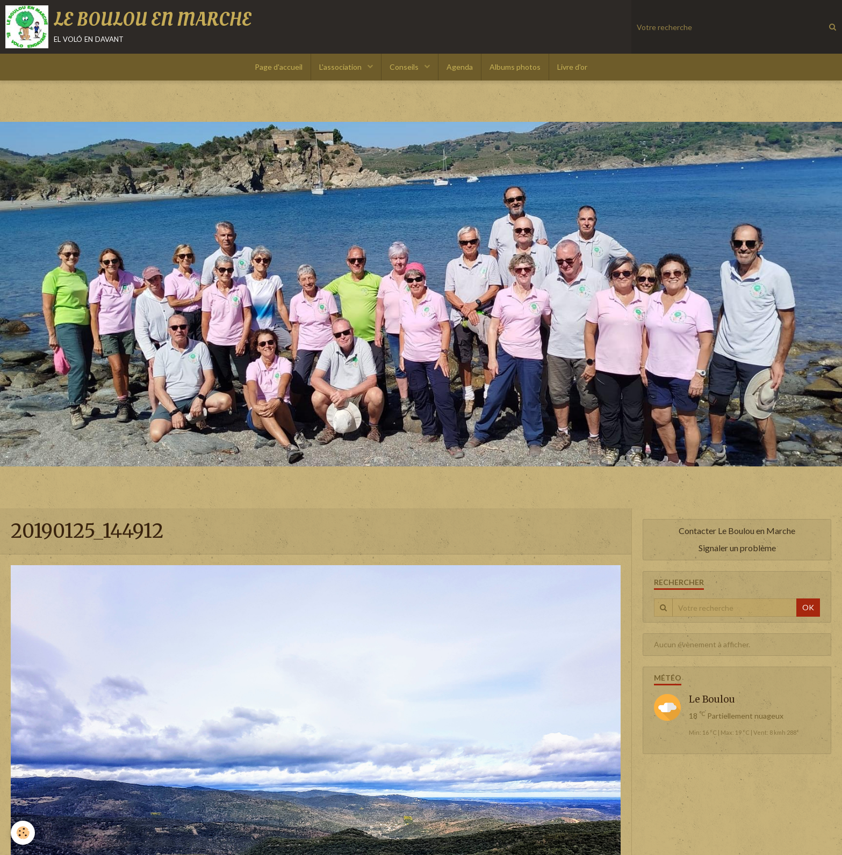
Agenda (460, 66)
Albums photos (515, 66)
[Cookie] (23, 833)
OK (808, 607)
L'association (341, 66)
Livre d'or (572, 66)
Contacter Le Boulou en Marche (737, 530)
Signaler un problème (737, 548)
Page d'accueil (279, 66)
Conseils (405, 66)
